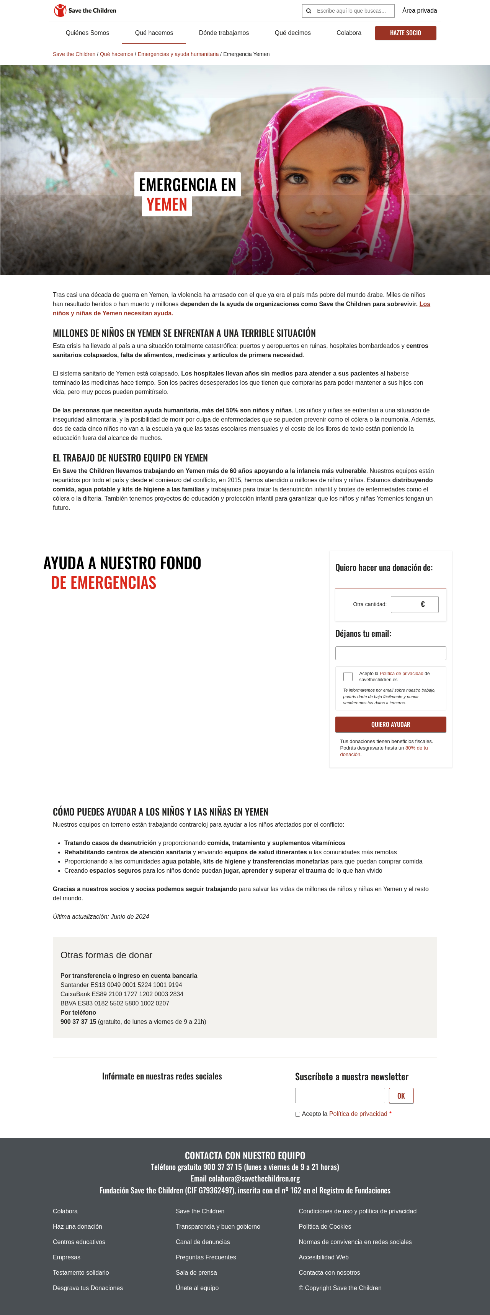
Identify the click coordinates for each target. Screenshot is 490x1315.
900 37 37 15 (222, 1166)
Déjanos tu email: (363, 633)
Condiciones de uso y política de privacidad (358, 1211)
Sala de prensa (196, 1272)
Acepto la (344, 1114)
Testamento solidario (81, 1272)
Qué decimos (293, 33)
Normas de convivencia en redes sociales (355, 1242)
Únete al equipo (197, 1288)
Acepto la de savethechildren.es (394, 677)
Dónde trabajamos (224, 33)
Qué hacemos (154, 33)
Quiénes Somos (87, 33)
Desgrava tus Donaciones (88, 1288)
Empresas (66, 1257)
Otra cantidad (369, 604)
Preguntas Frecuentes (206, 1257)
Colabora (348, 33)
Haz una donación (77, 1226)
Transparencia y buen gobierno (218, 1226)
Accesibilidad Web (324, 1257)
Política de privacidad (401, 673)
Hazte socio (405, 32)
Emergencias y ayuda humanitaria (178, 54)
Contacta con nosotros (329, 1272)
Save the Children (74, 54)
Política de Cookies (325, 1226)
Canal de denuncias (203, 1242)
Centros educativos (79, 1242)
